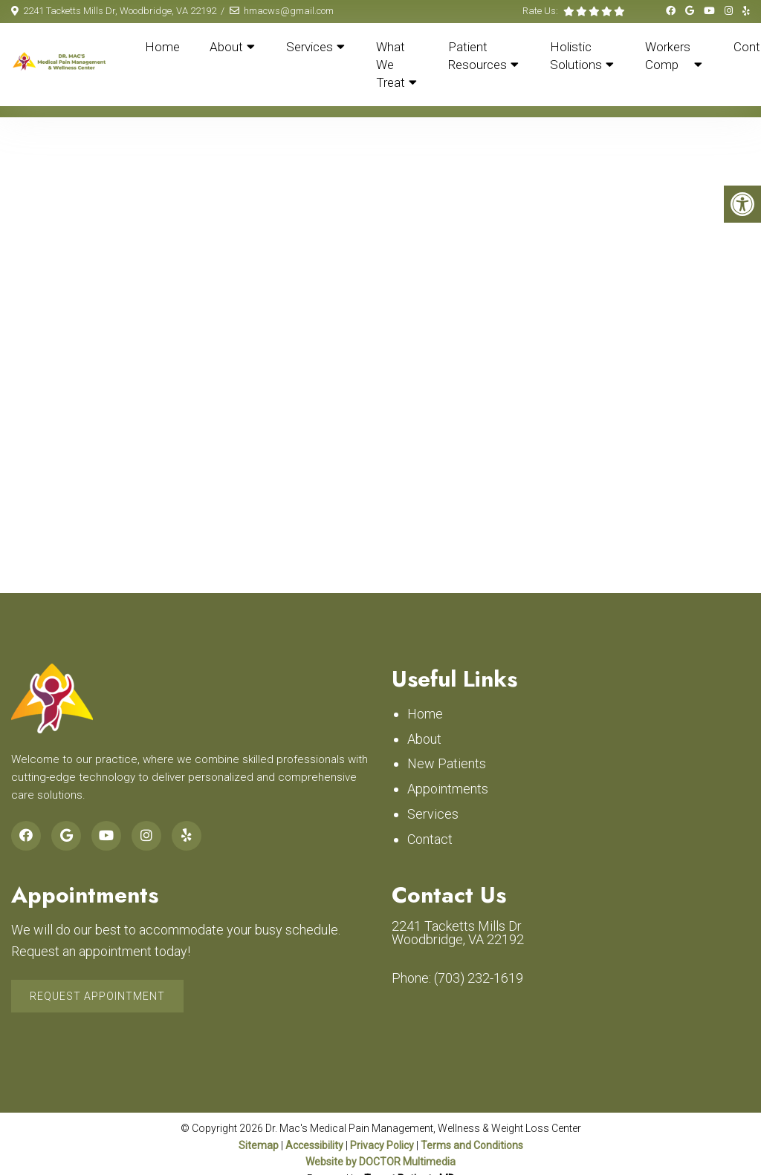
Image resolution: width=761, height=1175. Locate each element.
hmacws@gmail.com (289, 10)
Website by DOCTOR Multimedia (380, 1162)
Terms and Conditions (472, 1145)
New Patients (446, 763)
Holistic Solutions (576, 55)
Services (309, 46)
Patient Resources (477, 55)
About (226, 46)
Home (162, 46)
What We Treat (390, 64)
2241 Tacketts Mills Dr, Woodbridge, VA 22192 (119, 10)
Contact (430, 839)
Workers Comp (667, 55)
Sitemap (259, 1145)
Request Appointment (97, 996)
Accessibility (314, 1145)
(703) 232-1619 (478, 978)
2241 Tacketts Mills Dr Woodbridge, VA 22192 (458, 933)
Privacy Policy (383, 1145)
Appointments (447, 788)
